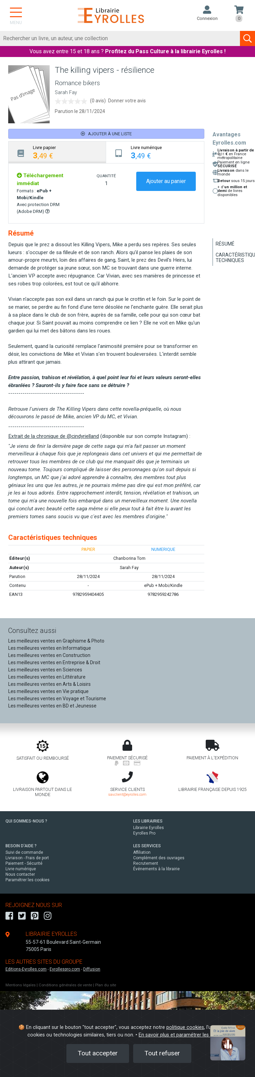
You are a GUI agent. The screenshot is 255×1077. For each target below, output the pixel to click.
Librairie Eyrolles (148, 827)
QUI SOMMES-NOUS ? (26, 821)
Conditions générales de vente (65, 985)
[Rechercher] (120, 38)
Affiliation (142, 852)
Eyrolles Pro (144, 833)
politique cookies (185, 1027)
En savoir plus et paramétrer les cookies (183, 1035)
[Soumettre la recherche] (247, 38)
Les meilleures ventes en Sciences (45, 669)
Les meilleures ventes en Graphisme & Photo (56, 641)
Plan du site (105, 985)
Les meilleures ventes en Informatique (49, 648)
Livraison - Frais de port (27, 857)
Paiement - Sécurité (23, 863)
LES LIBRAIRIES (148, 821)
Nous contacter (20, 874)
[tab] (57, 152)
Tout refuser (162, 1053)
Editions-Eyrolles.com (26, 969)
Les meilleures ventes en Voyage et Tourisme (57, 698)
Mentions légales (20, 985)
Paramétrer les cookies (27, 879)
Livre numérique (20, 868)
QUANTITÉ (106, 175)
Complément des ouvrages (158, 857)
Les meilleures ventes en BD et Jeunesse (52, 705)
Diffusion (91, 969)
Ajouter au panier (166, 181)
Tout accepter (98, 1053)
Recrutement (145, 863)
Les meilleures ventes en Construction (49, 655)
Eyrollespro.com (65, 969)
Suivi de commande (24, 852)
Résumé (225, 244)
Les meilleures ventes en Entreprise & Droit (54, 662)
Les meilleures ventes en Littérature (47, 677)
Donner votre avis (127, 100)
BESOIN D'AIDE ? (21, 845)
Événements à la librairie (156, 868)
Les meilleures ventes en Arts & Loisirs (49, 684)
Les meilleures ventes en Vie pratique (48, 691)
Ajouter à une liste (106, 133)
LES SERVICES (147, 845)
